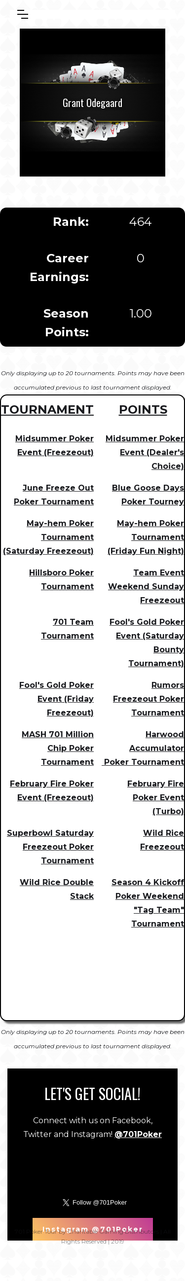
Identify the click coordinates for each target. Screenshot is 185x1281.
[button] (22, 14)
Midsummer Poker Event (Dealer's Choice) (145, 452)
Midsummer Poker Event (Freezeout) (54, 445)
